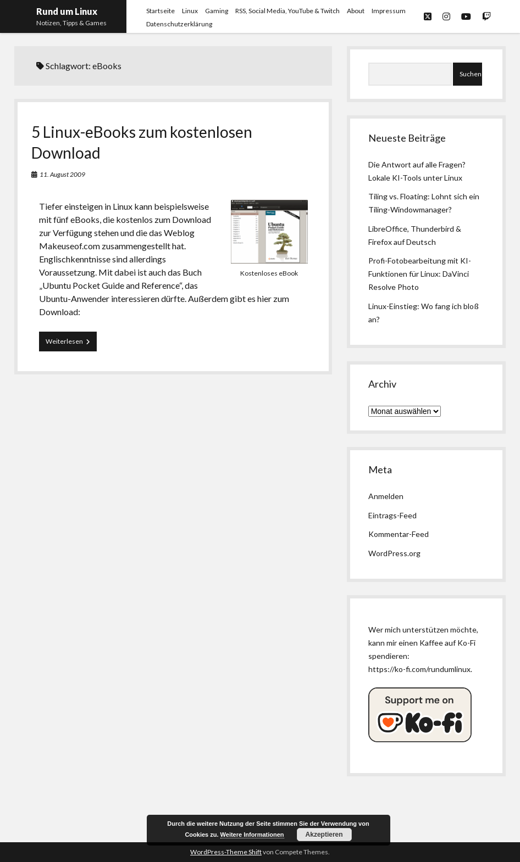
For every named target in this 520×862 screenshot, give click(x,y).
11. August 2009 (62, 174)
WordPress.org (394, 553)
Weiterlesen (71, 343)
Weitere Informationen (252, 834)
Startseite (160, 11)
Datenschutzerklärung (179, 24)
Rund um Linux (66, 11)
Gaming (216, 11)
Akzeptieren (324, 834)
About (355, 11)
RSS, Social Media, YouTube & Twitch (287, 11)
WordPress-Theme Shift (226, 852)
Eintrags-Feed (392, 515)
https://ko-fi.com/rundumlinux (419, 669)
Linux (190, 11)
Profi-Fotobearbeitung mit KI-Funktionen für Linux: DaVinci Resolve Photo (419, 274)
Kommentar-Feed (398, 534)
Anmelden (385, 496)
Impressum (389, 11)
